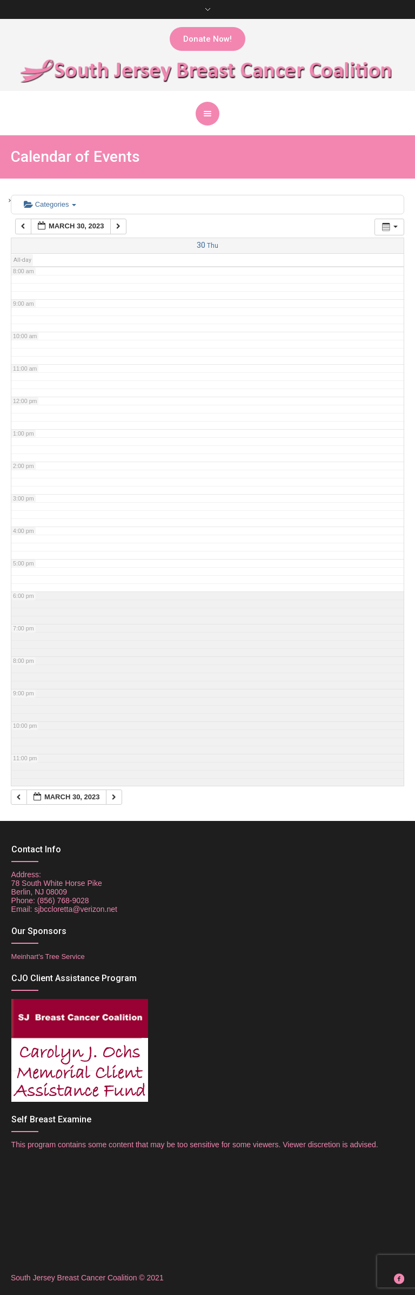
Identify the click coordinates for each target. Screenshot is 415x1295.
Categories (50, 204)
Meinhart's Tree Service (48, 956)
